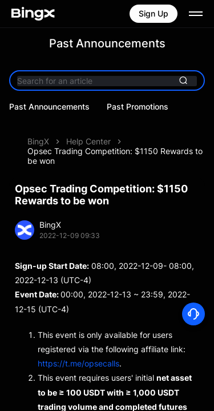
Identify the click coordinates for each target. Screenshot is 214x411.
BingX (38, 125)
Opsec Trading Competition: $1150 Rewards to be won (115, 140)
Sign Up (153, 13)
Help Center (88, 125)
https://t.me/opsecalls (78, 347)
